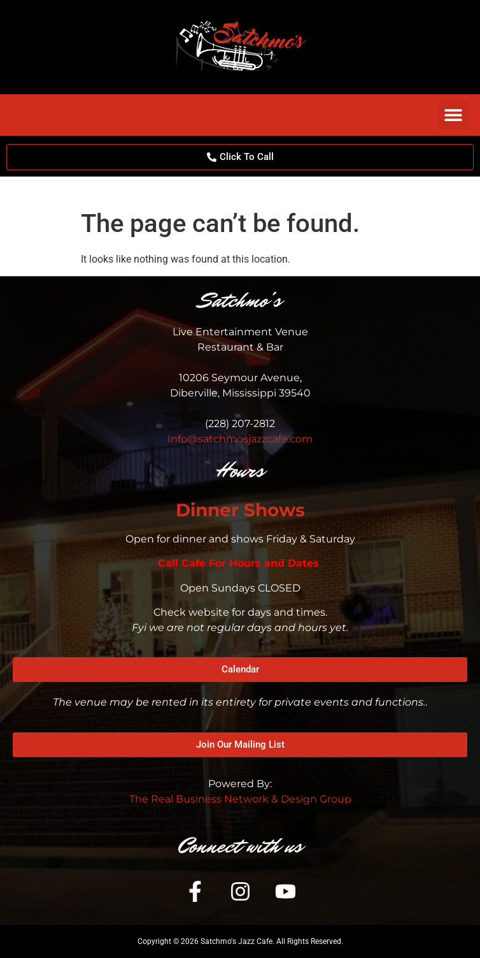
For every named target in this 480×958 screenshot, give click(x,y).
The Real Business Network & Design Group (240, 799)
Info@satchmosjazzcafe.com (240, 439)
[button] (453, 115)
